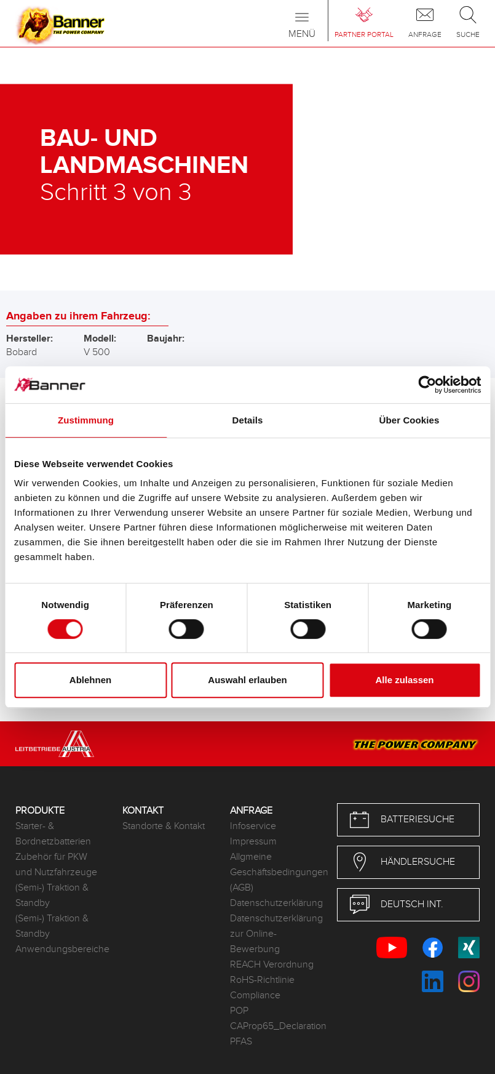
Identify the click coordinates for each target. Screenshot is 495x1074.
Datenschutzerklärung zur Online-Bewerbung (274, 934)
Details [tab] (247, 420)
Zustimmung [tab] (86, 420)
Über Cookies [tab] (409, 420)
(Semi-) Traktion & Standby (52, 895)
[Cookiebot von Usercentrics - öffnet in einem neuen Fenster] (427, 384)
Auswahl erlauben (247, 680)
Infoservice (253, 826)
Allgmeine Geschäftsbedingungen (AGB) (274, 872)
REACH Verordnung (272, 965)
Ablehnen (90, 680)
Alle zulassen (404, 680)
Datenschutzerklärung (274, 903)
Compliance (255, 995)
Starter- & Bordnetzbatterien (53, 834)
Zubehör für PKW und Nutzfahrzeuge (56, 864)
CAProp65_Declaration (274, 1026)
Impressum (253, 842)
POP (239, 1011)
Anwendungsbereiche (59, 949)
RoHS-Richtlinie (262, 980)
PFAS (241, 1042)
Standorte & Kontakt (163, 826)
